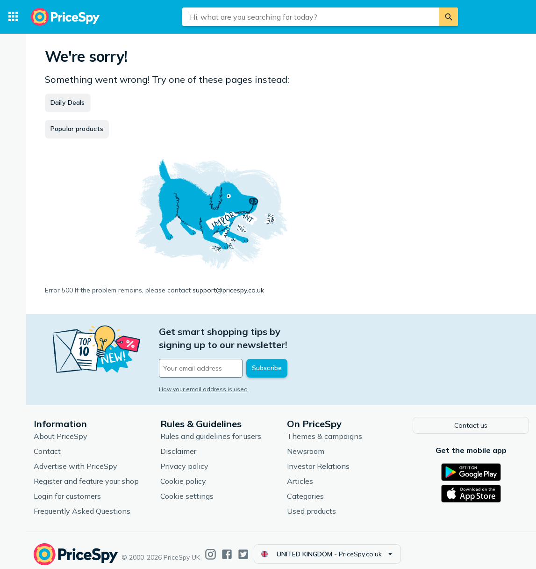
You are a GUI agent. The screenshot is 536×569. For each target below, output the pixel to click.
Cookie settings (187, 489)
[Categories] (13, 17)
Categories (305, 489)
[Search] (448, 16)
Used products (311, 504)
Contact (47, 444)
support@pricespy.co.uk (228, 290)
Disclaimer (178, 444)
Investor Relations (318, 459)
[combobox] (310, 16)
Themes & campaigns (324, 429)
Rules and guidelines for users (210, 429)
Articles (300, 474)
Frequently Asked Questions (82, 504)
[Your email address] (222, 355)
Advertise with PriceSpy (75, 459)
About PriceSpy (60, 429)
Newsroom (305, 444)
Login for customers (67, 489)
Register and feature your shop (86, 474)
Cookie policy (183, 474)
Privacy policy (184, 459)
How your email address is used (203, 375)
